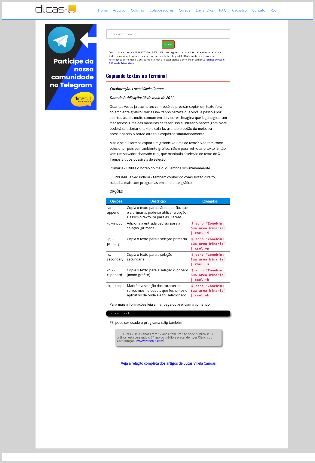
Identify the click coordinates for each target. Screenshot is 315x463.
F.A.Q (223, 10)
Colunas (137, 10)
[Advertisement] (71, 175)
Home (103, 10)
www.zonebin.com (150, 341)
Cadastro (239, 10)
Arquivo (119, 10)
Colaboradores (162, 10)
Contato (258, 10)
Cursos (184, 10)
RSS (274, 10)
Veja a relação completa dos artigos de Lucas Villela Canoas (168, 363)
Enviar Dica (205, 10)
